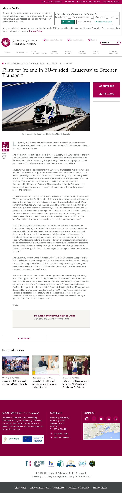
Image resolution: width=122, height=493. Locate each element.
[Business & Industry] (84, 52)
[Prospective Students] (53, 40)
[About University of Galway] (39, 52)
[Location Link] (101, 438)
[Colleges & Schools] (56, 52)
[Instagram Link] (86, 418)
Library (71, 2)
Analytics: (100, 17)
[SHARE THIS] (106, 86)
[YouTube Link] (101, 418)
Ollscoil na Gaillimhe (53, 2)
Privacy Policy (35, 31)
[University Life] (22, 52)
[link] (28, 463)
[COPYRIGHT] (60, 487)
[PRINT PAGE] (106, 93)
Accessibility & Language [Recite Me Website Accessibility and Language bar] (88, 2)
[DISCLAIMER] (22, 487)
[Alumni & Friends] (99, 52)
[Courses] (8, 52)
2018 (62, 63)
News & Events (38, 63)
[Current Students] (75, 40)
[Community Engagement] (113, 52)
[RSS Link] (115, 418)
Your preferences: (81, 17)
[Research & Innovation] (70, 52)
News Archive (52, 63)
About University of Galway (18, 63)
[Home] (3, 63)
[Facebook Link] (94, 418)
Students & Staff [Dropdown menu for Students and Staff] (111, 2)
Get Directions (60, 434)
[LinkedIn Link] (108, 418)
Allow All (69, 22)
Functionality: (61, 17)
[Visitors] (92, 40)
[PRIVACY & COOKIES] (41, 487)
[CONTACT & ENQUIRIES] (80, 487)
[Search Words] (110, 43)
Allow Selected (104, 22)
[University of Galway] (19, 42)
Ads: (112, 17)
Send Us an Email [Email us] (61, 437)
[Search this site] (117, 43)
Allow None (86, 22)
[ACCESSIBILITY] (100, 487)
